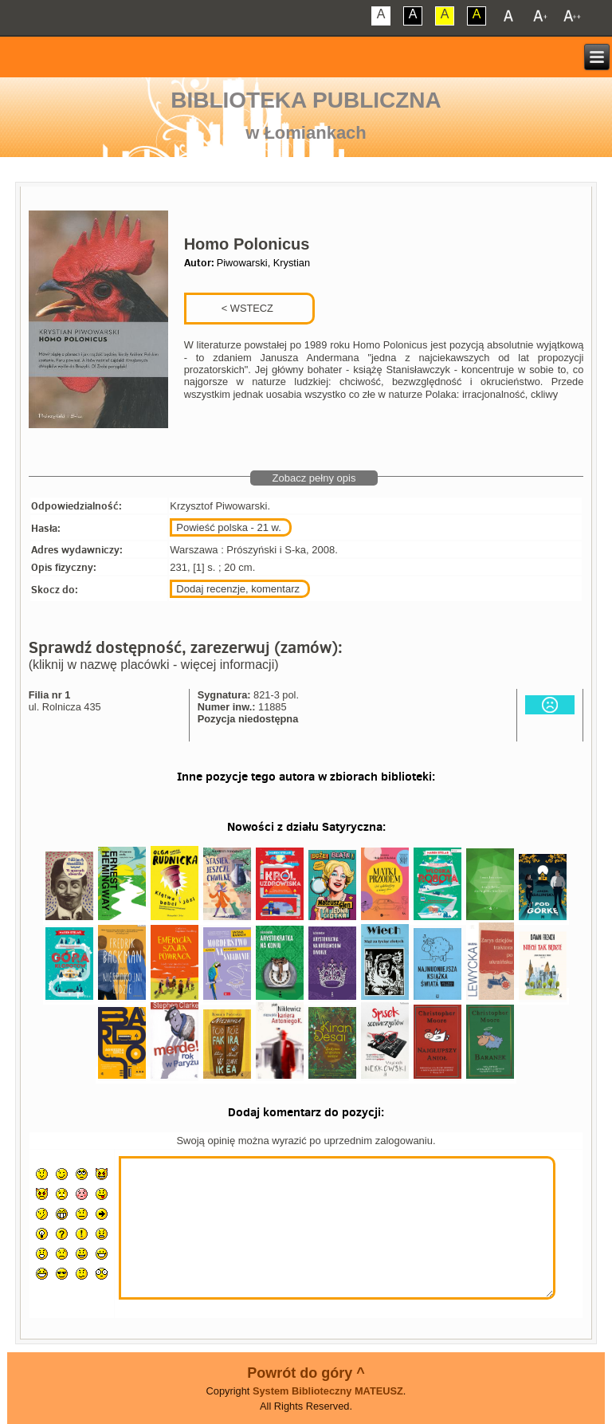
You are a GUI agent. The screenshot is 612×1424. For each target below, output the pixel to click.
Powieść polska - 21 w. (228, 527)
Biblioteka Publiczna (306, 100)
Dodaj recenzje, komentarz (238, 589)
